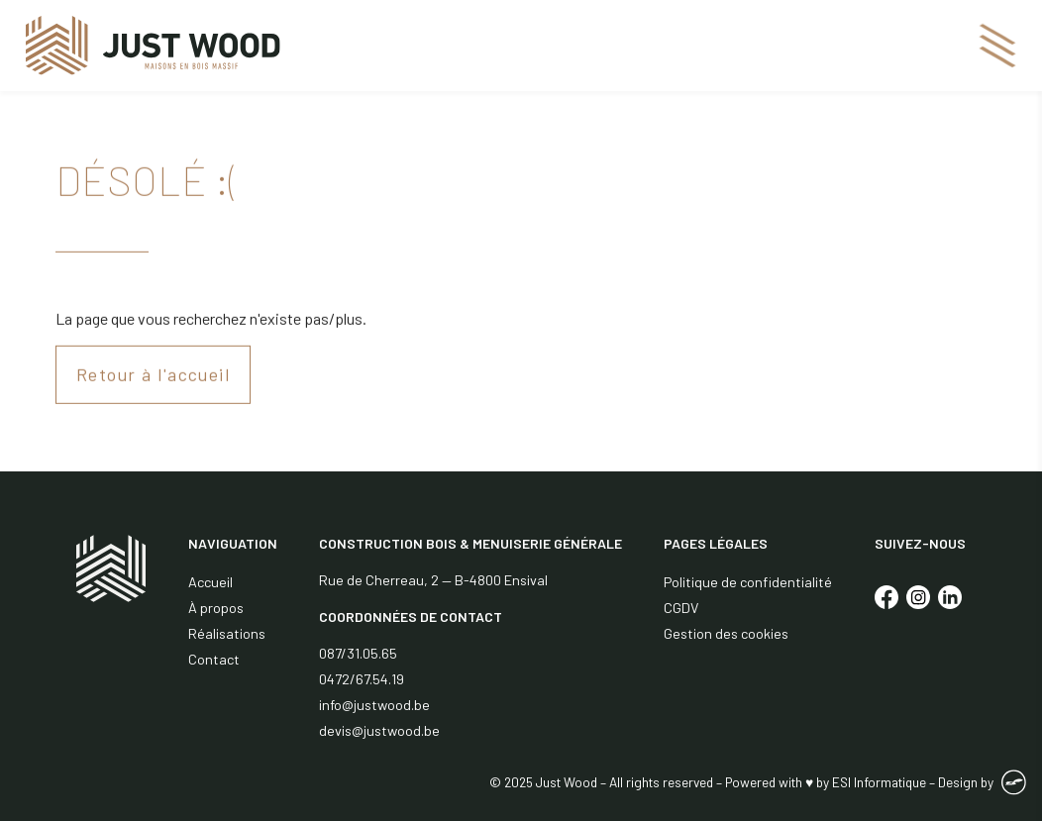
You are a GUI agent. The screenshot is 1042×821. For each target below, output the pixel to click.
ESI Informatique (879, 781)
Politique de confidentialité (748, 581)
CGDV (681, 607)
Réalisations (226, 633)
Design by (965, 781)
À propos (216, 607)
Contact (214, 659)
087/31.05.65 (358, 653)
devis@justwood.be (379, 730)
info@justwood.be (374, 704)
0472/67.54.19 (361, 678)
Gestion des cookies (726, 633)
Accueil (210, 581)
